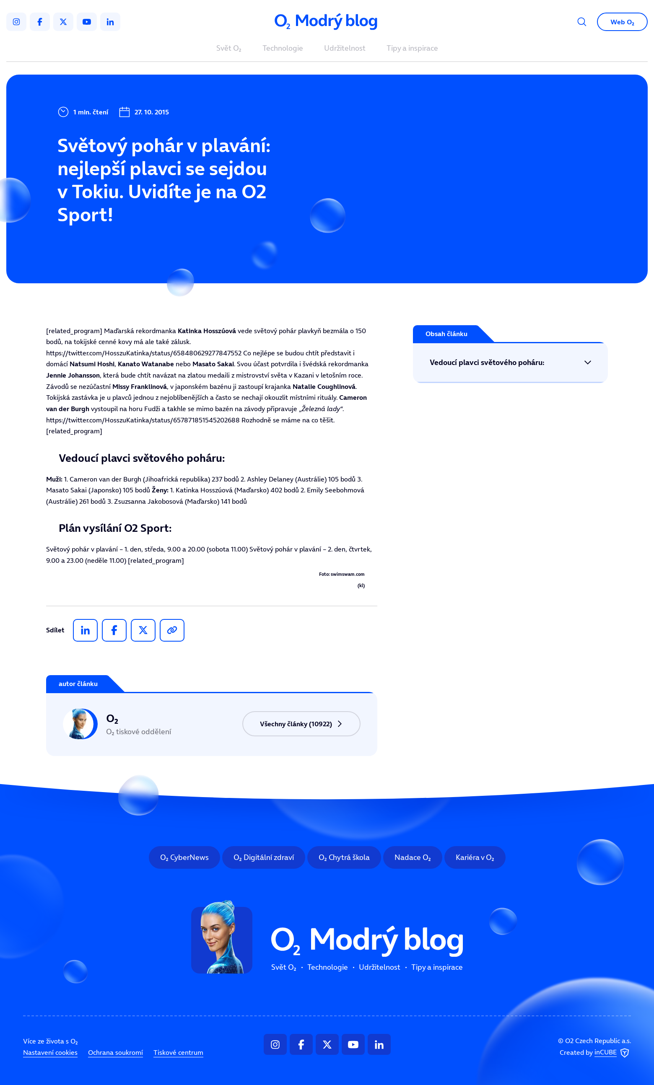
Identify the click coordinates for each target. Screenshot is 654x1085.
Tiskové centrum (178, 1052)
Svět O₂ (228, 48)
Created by (595, 1052)
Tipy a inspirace (412, 48)
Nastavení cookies (50, 1052)
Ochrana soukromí (115, 1052)
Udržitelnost (345, 48)
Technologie (282, 48)
